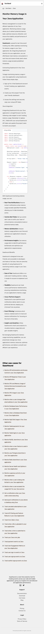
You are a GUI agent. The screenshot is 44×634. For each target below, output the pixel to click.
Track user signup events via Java (14, 556)
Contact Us (22, 610)
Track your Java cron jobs (12, 537)
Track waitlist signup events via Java (15, 560)
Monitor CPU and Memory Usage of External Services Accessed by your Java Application (15, 386)
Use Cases (8, 8)
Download (22, 595)
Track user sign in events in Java (14, 552)
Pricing (22, 608)
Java (14, 8)
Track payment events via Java (13, 541)
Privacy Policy (22, 619)
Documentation (22, 593)
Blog (22, 600)
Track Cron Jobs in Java (11, 520)
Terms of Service (22, 621)
